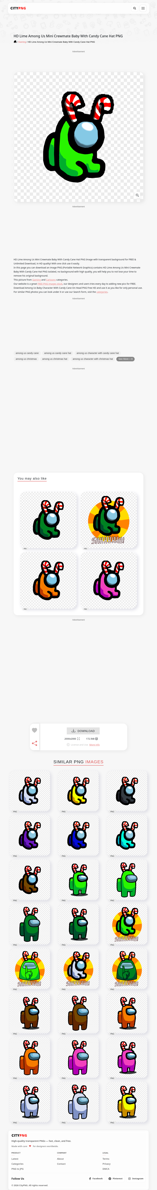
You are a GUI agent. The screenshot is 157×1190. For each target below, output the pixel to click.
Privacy (106, 1163)
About (60, 1158)
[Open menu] (143, 8)
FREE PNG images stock (49, 283)
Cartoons (51, 279)
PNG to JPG (18, 1168)
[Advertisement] (79, 61)
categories (102, 291)
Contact (61, 1163)
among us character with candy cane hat (98, 353)
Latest (15, 1158)
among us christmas (26, 359)
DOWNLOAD (83, 731)
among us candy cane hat (57, 353)
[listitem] (96, 1178)
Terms (106, 1158)
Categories (17, 1163)
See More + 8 (125, 359)
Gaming (36, 279)
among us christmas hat (54, 359)
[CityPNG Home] (18, 8)
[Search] (134, 8)
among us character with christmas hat (93, 359)
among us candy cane (27, 353)
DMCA (106, 1168)
